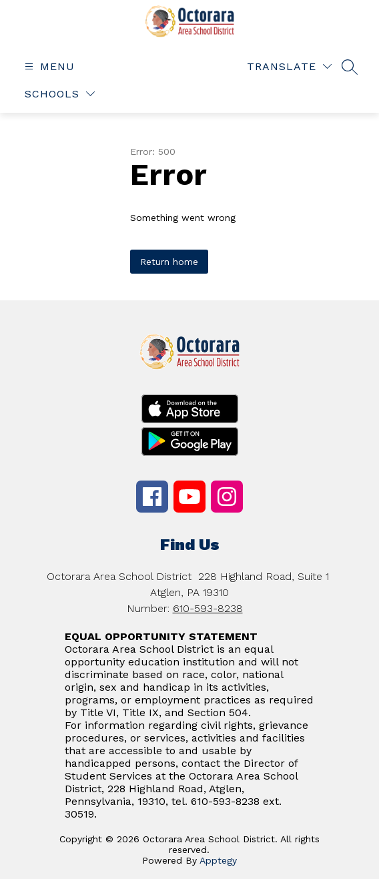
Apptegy (218, 860)
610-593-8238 (208, 608)
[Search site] (350, 67)
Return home (169, 261)
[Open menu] (48, 66)
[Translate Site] (289, 66)
